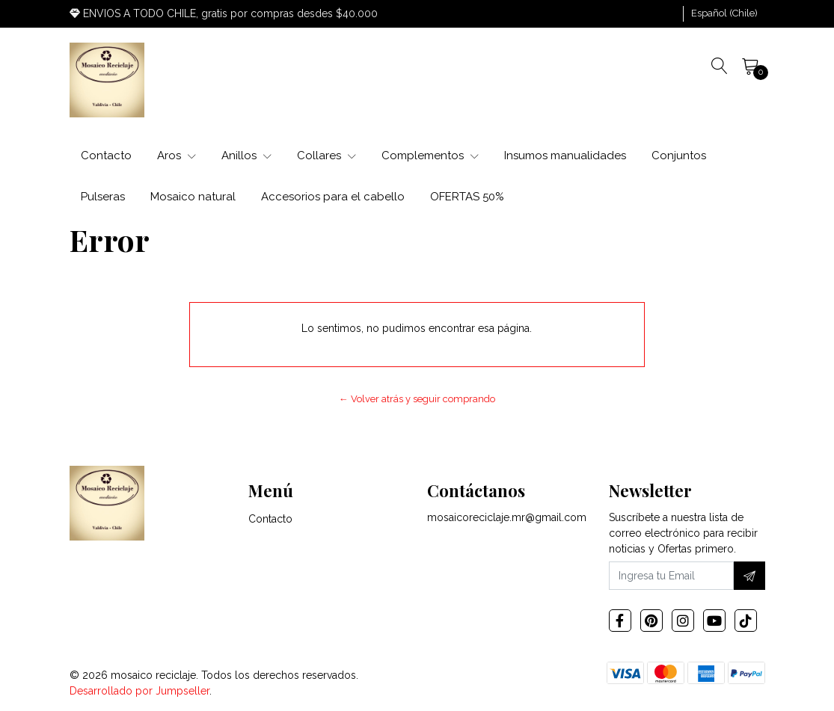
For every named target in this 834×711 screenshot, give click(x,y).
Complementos (430, 155)
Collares (326, 155)
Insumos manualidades (565, 155)
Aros (176, 155)
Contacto (106, 155)
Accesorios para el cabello (333, 196)
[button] (724, 13)
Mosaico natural (193, 196)
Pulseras (103, 196)
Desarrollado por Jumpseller (139, 691)
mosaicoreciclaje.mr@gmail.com (506, 517)
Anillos (246, 155)
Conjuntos (678, 155)
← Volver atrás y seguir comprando (417, 398)
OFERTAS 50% (467, 196)
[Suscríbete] (749, 575)
